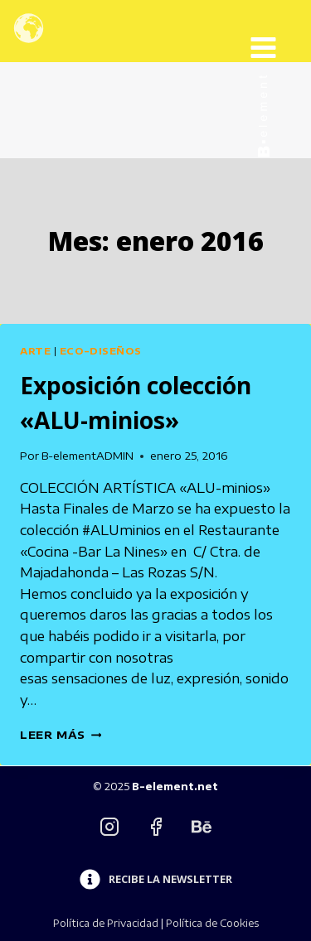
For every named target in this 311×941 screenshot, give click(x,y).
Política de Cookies (212, 923)
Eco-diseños (100, 350)
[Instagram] (109, 827)
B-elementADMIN (87, 455)
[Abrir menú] (276, 31)
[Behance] (201, 827)
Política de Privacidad (105, 923)
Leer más (60, 734)
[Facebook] (156, 827)
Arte (35, 350)
